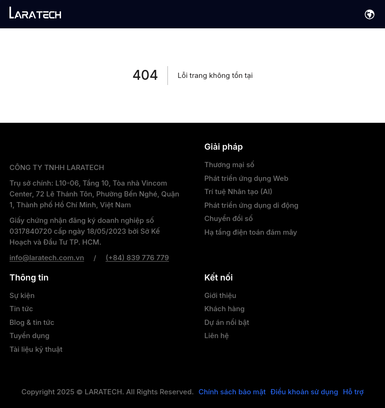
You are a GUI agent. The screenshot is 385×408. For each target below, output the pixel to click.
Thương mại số (229, 164)
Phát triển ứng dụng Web (246, 178)
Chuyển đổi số (228, 218)
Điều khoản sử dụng (304, 392)
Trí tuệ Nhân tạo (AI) (238, 191)
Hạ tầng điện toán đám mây (250, 232)
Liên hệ (216, 335)
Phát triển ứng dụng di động (251, 205)
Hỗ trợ (353, 392)
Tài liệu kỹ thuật (35, 349)
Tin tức (21, 308)
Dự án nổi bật (226, 322)
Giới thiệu (220, 295)
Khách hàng (224, 308)
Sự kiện (22, 295)
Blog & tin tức (31, 322)
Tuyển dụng (29, 335)
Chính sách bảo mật (232, 392)
